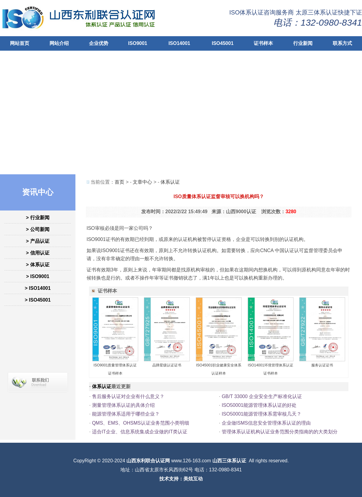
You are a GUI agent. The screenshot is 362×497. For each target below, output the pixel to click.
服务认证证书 (322, 365)
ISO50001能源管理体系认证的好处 (259, 405)
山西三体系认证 (229, 460)
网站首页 (19, 43)
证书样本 (263, 43)
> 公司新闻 (37, 229)
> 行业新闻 (37, 217)
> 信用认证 (37, 252)
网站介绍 (59, 43)
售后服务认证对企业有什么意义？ (128, 396)
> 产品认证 (37, 241)
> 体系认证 (37, 264)
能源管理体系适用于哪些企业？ (126, 413)
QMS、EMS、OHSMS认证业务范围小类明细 (140, 423)
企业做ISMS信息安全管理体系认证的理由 (266, 423)
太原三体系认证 (317, 12)
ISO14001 (179, 43)
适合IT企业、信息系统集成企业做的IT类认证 (139, 431)
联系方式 (342, 43)
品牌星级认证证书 (166, 365)
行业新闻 (303, 43)
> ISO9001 (37, 276)
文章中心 (142, 182)
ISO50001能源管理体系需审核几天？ (261, 413)
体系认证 (170, 182)
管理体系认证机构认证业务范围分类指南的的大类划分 (280, 431)
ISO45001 (222, 43)
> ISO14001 (38, 288)
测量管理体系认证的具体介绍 (123, 405)
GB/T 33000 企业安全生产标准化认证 (262, 396)
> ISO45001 (38, 299)
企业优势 (98, 43)
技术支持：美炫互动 (181, 478)
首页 (119, 182)
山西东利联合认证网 (148, 460)
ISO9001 (137, 43)
